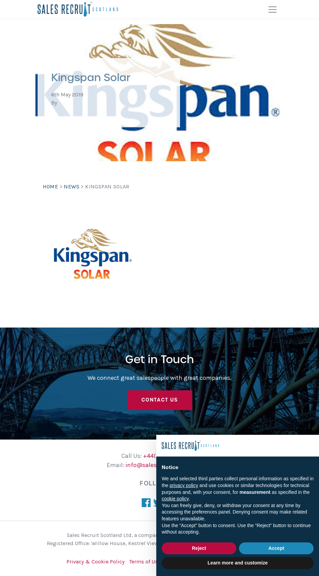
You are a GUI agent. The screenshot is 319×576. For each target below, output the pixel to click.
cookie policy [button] (175, 498)
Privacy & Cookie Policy (95, 561)
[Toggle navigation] (272, 9)
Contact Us (159, 399)
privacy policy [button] (184, 485)
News (71, 186)
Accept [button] (276, 548)
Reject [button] (199, 548)
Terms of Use (144, 561)
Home (50, 186)
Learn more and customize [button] (237, 562)
